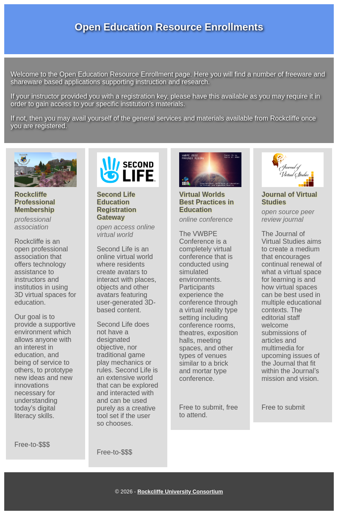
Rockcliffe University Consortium (180, 491)
